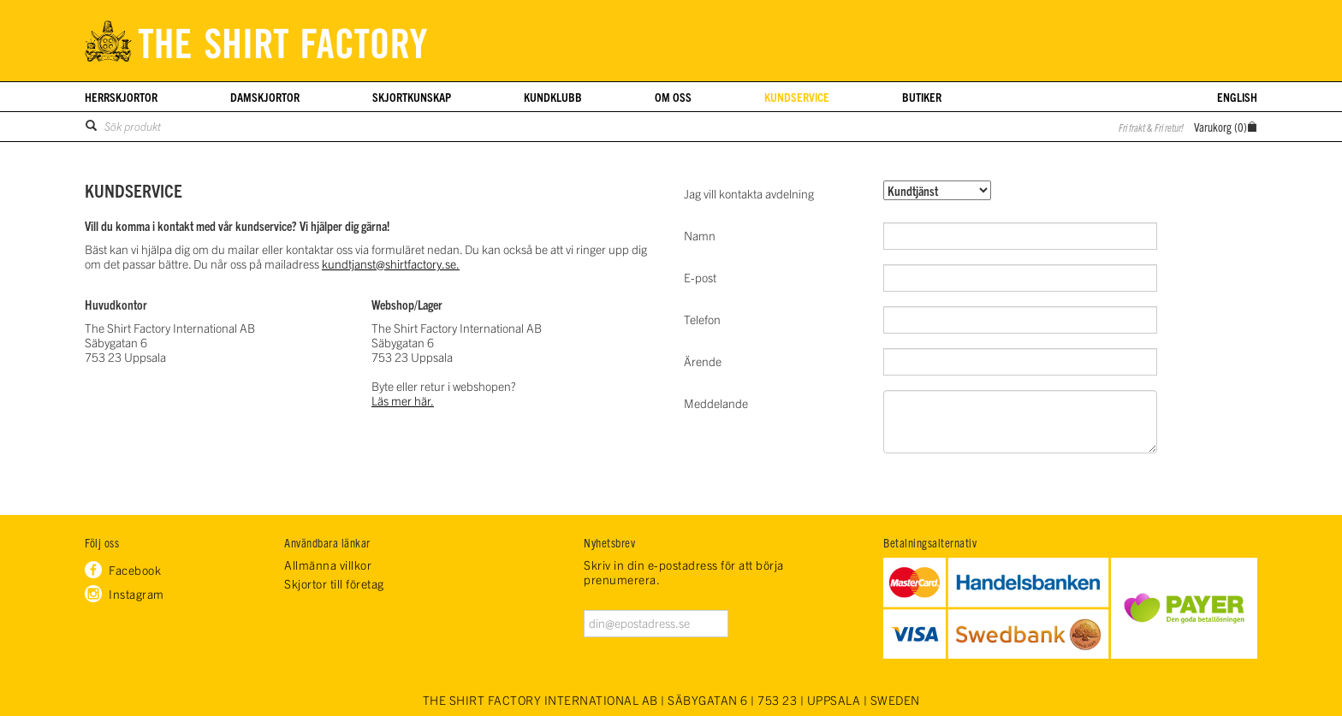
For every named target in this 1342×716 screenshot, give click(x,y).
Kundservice (796, 96)
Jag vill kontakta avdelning (749, 193)
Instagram (136, 593)
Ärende (702, 361)
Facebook (135, 569)
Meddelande (716, 403)
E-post (700, 277)
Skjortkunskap (411, 96)
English (1237, 96)
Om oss (673, 96)
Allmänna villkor (327, 565)
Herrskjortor (121, 96)
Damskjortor (265, 96)
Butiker (921, 96)
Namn (700, 235)
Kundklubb (553, 96)
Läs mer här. (402, 400)
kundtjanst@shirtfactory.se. (391, 263)
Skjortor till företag (334, 584)
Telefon (702, 319)
